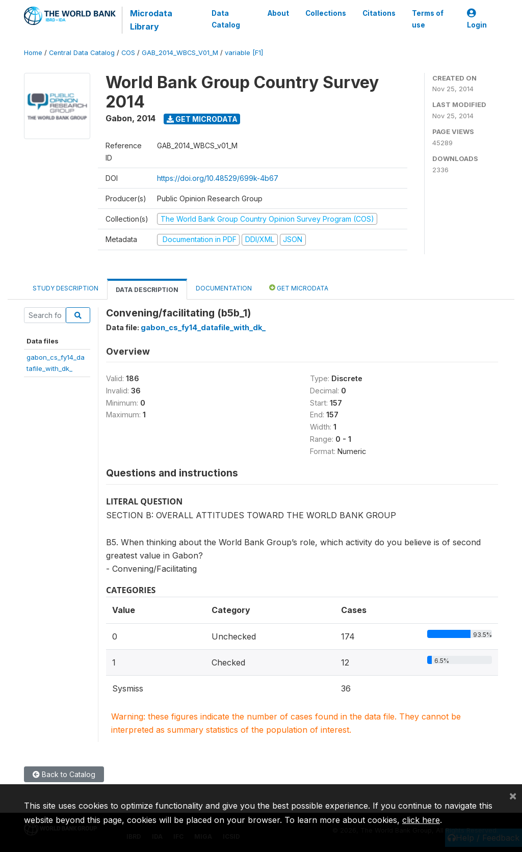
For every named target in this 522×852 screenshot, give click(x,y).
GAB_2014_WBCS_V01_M (180, 53)
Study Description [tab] (65, 288)
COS (128, 53)
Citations (379, 13)
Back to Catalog (64, 774)
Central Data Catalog (82, 53)
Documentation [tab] (224, 288)
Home (33, 53)
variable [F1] (244, 53)
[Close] (513, 795)
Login (477, 19)
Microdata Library (151, 20)
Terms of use (427, 19)
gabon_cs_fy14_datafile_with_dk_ (203, 327)
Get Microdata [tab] (298, 287)
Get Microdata (202, 119)
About (278, 13)
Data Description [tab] (147, 290)
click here (421, 820)
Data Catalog (226, 19)
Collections (325, 13)
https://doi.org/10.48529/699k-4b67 (217, 178)
